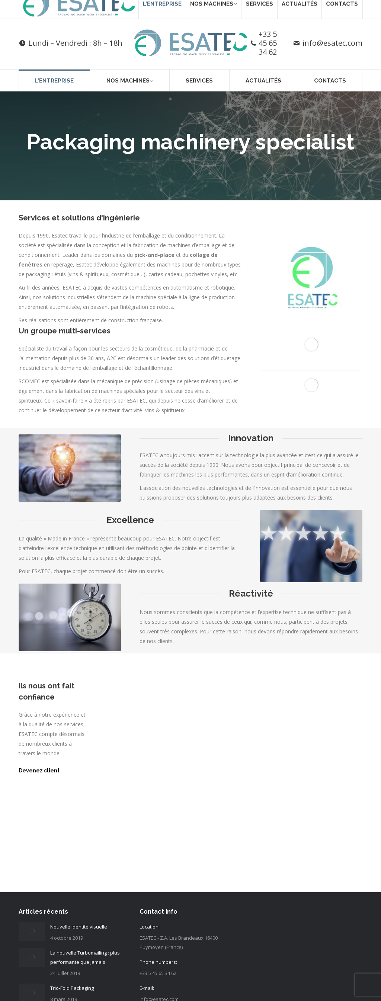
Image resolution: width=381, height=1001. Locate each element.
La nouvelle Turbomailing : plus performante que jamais (85, 957)
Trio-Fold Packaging (72, 988)
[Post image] (32, 931)
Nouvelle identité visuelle (78, 926)
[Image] (311, 277)
